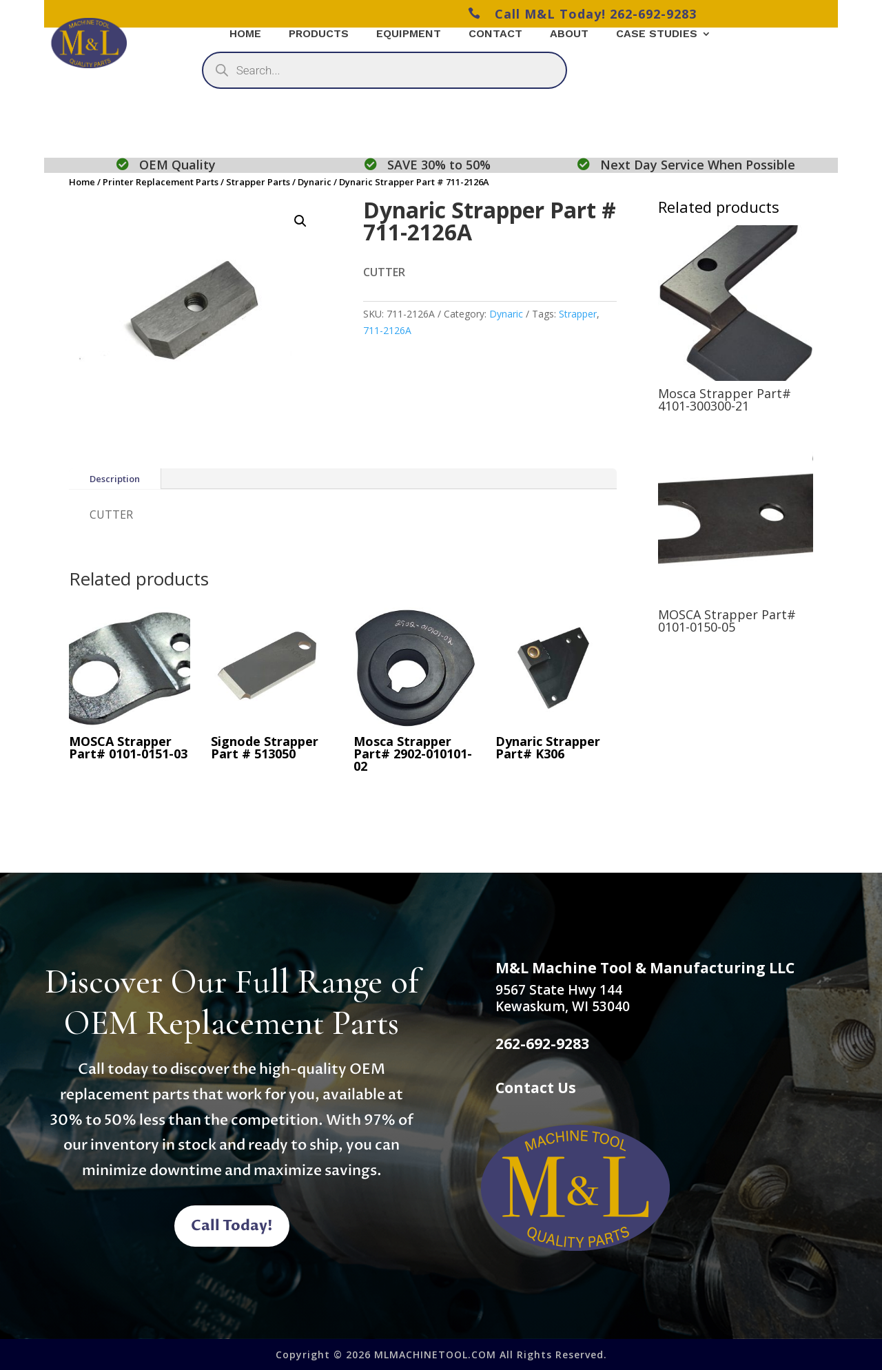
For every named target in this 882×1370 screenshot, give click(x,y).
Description (115, 479)
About (569, 34)
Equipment (408, 34)
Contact (495, 34)
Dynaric (314, 182)
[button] (300, 221)
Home (82, 182)
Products (319, 34)
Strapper (578, 313)
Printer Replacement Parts (160, 182)
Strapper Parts (258, 182)
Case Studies (656, 34)
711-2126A (387, 330)
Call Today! (232, 1226)
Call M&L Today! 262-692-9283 (582, 14)
